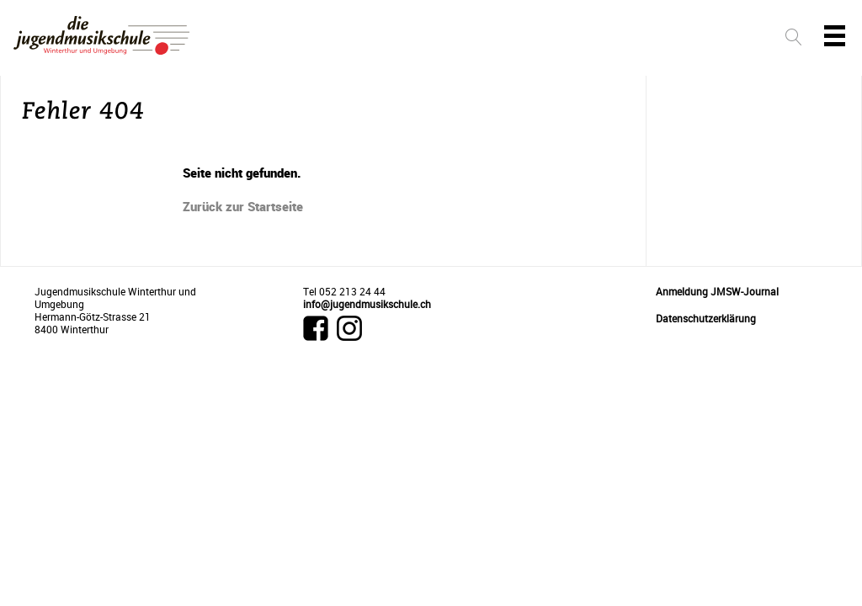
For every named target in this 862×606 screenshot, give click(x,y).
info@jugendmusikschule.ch (367, 304)
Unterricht (248, 39)
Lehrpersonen (446, 39)
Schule (639, 39)
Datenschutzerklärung (706, 318)
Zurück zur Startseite (243, 206)
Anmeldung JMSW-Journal (717, 291)
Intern (703, 39)
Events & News (553, 39)
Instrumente (343, 39)
